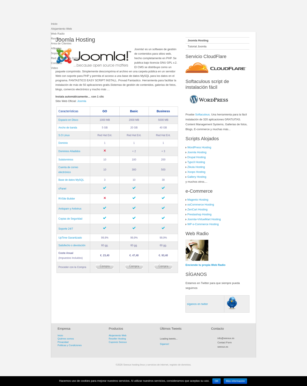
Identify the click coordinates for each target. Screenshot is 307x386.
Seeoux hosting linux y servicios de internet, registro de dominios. (83, 11)
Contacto (56, 63)
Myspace (231, 351)
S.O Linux (64, 135)
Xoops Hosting (196, 171)
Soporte (56, 53)
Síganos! (164, 344)
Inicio (54, 23)
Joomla (81, 101)
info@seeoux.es (225, 338)
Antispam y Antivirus (69, 208)
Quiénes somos (66, 338)
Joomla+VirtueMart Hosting (204, 219)
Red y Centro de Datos (65, 58)
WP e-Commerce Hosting (203, 224)
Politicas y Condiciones (70, 345)
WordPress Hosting (199, 147)
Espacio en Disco (68, 119)
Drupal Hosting (196, 157)
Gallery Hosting (196, 176)
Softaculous (202, 114)
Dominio (63, 142)
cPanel (62, 188)
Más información (235, 381)
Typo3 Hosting (196, 162)
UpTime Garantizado (70, 237)
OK (216, 381)
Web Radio (58, 33)
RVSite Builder (66, 198)
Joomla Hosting (197, 152)
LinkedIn (238, 351)
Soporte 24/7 (65, 228)
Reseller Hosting (117, 338)
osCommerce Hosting (200, 204)
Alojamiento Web (61, 28)
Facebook (227, 351)
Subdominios (65, 159)
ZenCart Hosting (197, 209)
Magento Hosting (197, 199)
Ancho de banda (67, 127)
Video (54, 68)
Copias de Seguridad (70, 218)
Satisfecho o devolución (71, 245)
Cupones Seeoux (118, 342)
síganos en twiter (197, 304)
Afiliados (56, 48)
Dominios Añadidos (69, 151)
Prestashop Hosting (199, 214)
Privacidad (63, 342)
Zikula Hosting (196, 167)
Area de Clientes (61, 43)
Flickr (234, 351)
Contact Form (224, 342)
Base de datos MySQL (71, 179)
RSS (219, 351)
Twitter (223, 351)
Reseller (56, 38)
